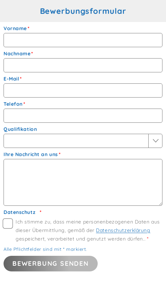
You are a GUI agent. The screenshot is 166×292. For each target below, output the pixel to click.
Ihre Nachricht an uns (31, 154)
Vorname (15, 29)
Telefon (13, 104)
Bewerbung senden (50, 263)
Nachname (17, 54)
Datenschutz (19, 212)
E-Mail (11, 79)
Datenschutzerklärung (123, 230)
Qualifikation (20, 129)
